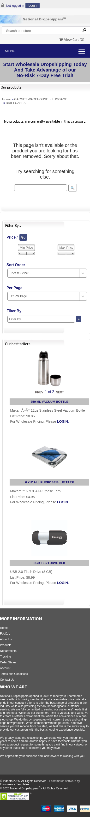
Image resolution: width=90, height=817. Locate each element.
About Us (6, 639)
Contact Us (7, 679)
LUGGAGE (59, 99)
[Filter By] (41, 319)
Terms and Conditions (14, 674)
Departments (8, 651)
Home (6, 99)
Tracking (5, 656)
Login (32, 5)
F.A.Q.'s (5, 633)
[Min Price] (26, 247)
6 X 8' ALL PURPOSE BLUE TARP (49, 482)
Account (5, 668)
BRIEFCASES (15, 102)
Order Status (8, 662)
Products (5, 645)
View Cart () (72, 39)
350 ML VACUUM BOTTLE (49, 401)
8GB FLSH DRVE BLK (49, 563)
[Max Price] (66, 247)
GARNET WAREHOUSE (31, 99)
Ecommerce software (62, 781)
